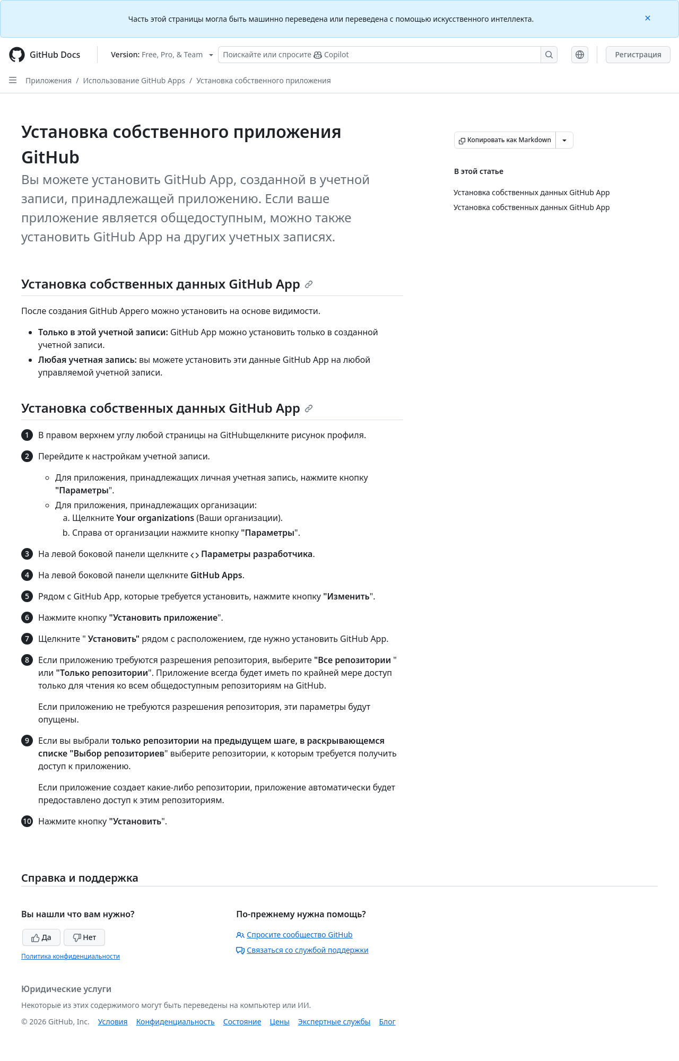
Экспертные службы (334, 1021)
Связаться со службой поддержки (302, 950)
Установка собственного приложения (263, 80)
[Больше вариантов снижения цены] (564, 140)
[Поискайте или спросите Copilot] (388, 54)
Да (41, 937)
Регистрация (638, 54)
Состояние (242, 1021)
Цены (280, 1021)
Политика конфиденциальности (70, 956)
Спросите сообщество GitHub (294, 934)
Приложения (48, 80)
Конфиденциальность (175, 1021)
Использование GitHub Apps (134, 80)
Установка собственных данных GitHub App (167, 283)
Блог (387, 1021)
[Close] (648, 17)
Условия (113, 1021)
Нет (85, 937)
